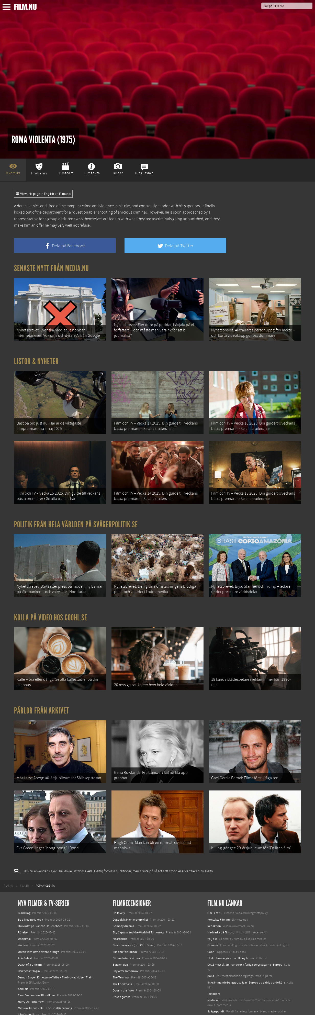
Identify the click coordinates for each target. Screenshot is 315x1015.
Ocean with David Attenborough (38, 936)
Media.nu (213, 985)
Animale (23, 973)
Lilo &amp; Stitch (29, 999)
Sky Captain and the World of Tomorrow (138, 917)
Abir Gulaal (25, 943)
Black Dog (24, 897)
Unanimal (24, 923)
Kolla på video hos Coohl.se (50, 609)
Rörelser (23, 917)
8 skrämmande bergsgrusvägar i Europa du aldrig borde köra (246, 967)
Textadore (213, 978)
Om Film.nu (214, 897)
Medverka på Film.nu (220, 917)
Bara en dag (120, 949)
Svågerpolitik (215, 996)
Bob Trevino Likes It (30, 904)
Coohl (211, 936)
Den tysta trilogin (29, 955)
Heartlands (120, 923)
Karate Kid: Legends (30, 1006)
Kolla (210, 960)
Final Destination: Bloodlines (36, 980)
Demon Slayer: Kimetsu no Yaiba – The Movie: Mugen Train (55, 962)
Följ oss (212, 923)
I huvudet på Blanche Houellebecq (40, 910)
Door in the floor (123, 975)
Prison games (121, 981)
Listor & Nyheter (36, 359)
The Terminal (121, 962)
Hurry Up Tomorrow (31, 986)
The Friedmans (122, 968)
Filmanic (212, 930)
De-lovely (119, 897)
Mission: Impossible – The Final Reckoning (45, 993)
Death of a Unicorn (30, 949)
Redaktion (214, 910)
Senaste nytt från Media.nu (51, 268)
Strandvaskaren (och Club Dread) (134, 930)
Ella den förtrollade (125, 936)
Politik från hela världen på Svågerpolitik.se (76, 518)
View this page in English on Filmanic (43, 194)
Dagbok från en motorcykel (130, 904)
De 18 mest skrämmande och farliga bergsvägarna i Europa (244, 949)
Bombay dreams (123, 910)
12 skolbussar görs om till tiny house (230, 943)
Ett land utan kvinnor (126, 943)
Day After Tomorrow (125, 955)
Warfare (23, 930)
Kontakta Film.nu (218, 904)
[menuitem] (8, 870)
